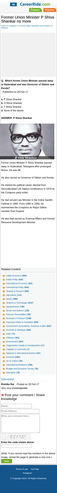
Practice (49, 10)
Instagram (27, 473)
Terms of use (22, 469)
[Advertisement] (28, 54)
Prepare (35, 10)
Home (3, 26)
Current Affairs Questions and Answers (35, 26)
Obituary (4, 28)
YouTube (35, 469)
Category (12, 26)
